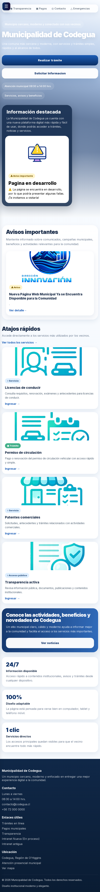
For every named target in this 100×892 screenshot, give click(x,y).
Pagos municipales (14, 828)
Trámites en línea (13, 823)
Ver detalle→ (18, 310)
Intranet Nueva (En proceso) (21, 838)
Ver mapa (8, 868)
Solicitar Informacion (50, 73)
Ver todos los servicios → (19, 342)
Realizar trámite (50, 60)
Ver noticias (50, 643)
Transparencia (11, 833)
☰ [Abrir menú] (6, 6)
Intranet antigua (12, 844)
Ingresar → (12, 404)
